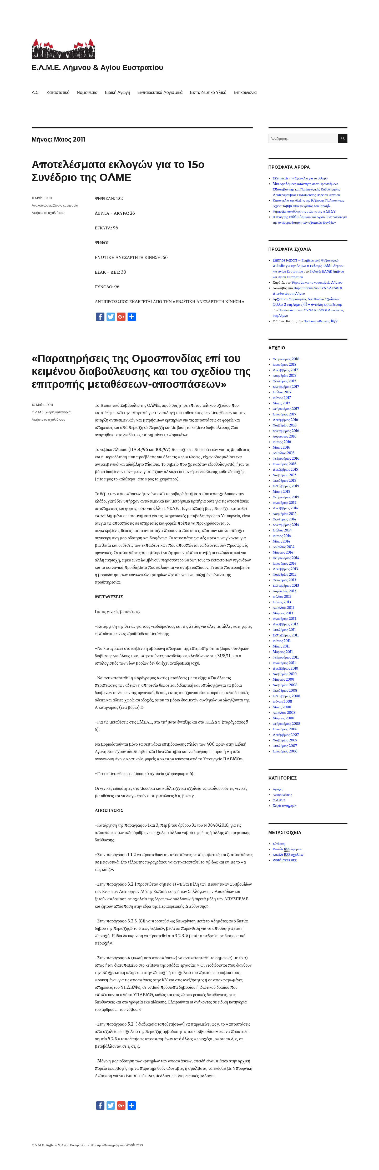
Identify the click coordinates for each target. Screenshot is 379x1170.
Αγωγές (278, 789)
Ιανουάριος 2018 (284, 364)
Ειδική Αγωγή (117, 92)
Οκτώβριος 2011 (284, 629)
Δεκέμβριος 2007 (286, 734)
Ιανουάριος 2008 (285, 729)
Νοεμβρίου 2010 (285, 674)
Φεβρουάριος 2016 (286, 458)
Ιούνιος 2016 (282, 442)
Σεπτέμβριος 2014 (286, 525)
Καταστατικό (58, 92)
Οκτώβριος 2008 (285, 690)
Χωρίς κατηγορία (65, 205)
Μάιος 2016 (281, 447)
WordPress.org (285, 860)
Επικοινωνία (245, 92)
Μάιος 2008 (282, 707)
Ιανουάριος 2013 (284, 618)
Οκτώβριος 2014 (284, 519)
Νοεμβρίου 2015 (284, 475)
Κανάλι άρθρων (287, 849)
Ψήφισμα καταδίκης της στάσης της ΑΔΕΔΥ (304, 211)
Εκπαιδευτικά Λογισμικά (160, 92)
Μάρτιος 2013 (283, 613)
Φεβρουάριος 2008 (286, 723)
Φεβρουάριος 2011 (286, 657)
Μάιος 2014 (281, 541)
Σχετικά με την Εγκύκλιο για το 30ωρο (300, 178)
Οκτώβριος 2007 (285, 746)
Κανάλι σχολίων (288, 854)
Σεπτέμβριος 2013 (286, 585)
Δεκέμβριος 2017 (285, 370)
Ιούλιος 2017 (282, 392)
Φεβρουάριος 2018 (286, 359)
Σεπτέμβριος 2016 (286, 431)
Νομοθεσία (87, 92)
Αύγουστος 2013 (284, 591)
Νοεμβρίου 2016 (285, 425)
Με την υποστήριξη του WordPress (117, 1145)
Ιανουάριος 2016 (284, 464)
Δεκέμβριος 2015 (285, 469)
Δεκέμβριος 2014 (285, 508)
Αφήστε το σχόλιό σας (48, 212)
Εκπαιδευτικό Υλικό (208, 92)
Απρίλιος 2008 (284, 712)
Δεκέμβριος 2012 (285, 624)
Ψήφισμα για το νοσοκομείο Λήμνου (316, 282)
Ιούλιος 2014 (282, 530)
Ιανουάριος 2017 (284, 414)
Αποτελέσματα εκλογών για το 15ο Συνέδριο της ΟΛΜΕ (118, 171)
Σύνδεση (279, 843)
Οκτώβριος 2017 (284, 381)
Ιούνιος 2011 (282, 641)
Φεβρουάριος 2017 (286, 408)
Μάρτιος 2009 (283, 679)
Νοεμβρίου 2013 (284, 574)
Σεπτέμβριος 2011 (286, 635)
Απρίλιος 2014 (284, 547)
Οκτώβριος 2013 (284, 580)
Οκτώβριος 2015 (284, 480)
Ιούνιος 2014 (282, 536)
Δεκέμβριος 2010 (285, 668)
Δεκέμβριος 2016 (285, 420)
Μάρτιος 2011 (283, 652)
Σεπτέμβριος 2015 (286, 486)
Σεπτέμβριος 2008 (286, 696)
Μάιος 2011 (281, 646)
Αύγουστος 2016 (284, 436)
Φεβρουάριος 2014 (286, 558)
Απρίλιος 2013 (284, 607)
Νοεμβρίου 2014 (285, 513)
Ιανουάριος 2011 (284, 663)
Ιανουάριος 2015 (284, 502)
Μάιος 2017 (281, 403)
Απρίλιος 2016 (284, 453)
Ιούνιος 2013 (282, 602)
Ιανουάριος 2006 (285, 751)
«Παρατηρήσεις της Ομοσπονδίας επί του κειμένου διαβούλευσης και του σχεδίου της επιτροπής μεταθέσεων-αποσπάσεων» (141, 371)
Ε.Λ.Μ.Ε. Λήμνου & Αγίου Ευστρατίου (97, 67)
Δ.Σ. (35, 92)
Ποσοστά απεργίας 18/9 (320, 321)
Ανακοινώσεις (42, 205)
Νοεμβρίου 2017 (284, 375)
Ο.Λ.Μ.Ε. (38, 412)
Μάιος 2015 (281, 491)
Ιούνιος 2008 (282, 701)
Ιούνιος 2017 (282, 397)
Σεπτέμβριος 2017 (286, 386)
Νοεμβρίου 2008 (285, 685)
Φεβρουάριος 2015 (286, 497)
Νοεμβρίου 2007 (285, 740)
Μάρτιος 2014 (283, 552)
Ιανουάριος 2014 (284, 563)
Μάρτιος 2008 (283, 718)
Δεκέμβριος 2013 (285, 569)
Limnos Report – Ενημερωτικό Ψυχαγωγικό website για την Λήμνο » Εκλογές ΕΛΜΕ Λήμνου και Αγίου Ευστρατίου (308, 266)
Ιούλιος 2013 (282, 596)
